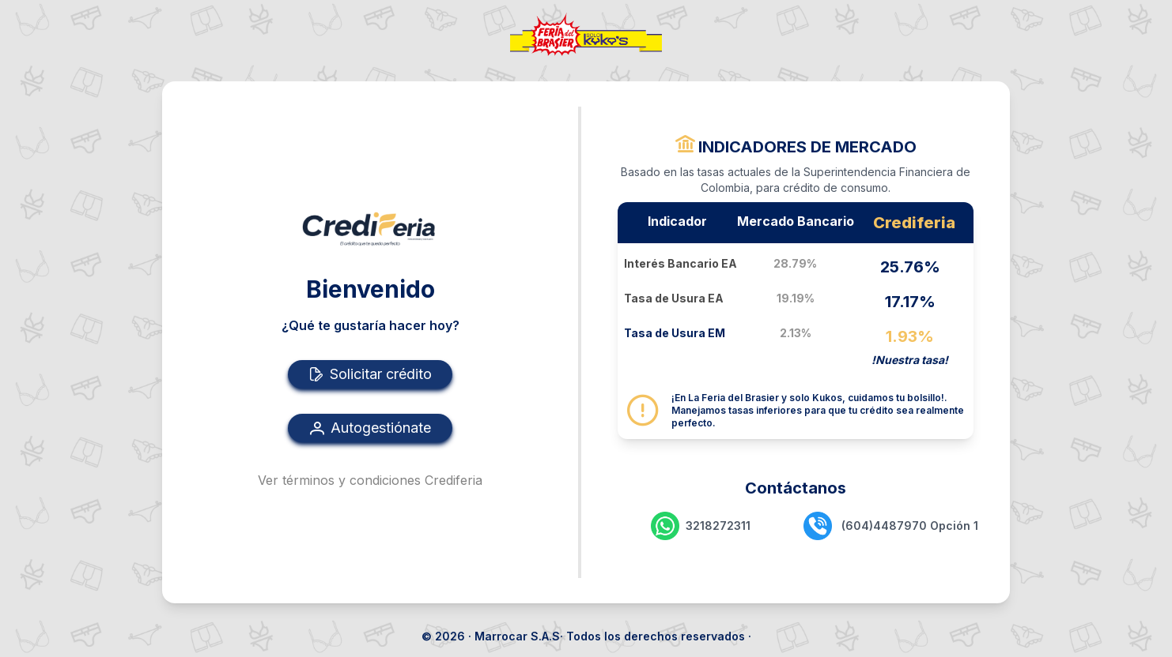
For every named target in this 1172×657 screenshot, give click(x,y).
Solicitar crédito (370, 374)
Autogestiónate (370, 428)
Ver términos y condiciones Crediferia (370, 480)
